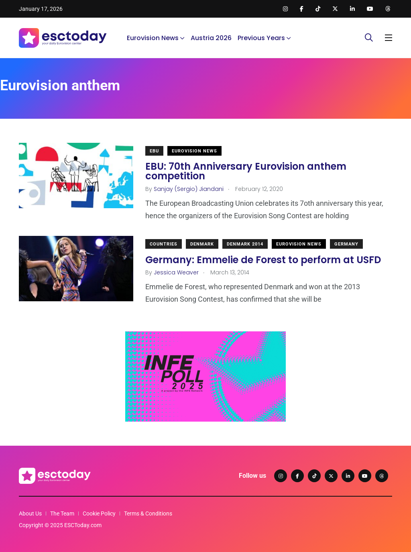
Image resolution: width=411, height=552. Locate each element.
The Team (62, 513)
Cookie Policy (99, 513)
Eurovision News (153, 38)
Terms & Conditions (148, 513)
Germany (346, 244)
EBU (154, 151)
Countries (163, 244)
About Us (30, 513)
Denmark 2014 (245, 244)
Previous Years (261, 38)
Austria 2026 (211, 38)
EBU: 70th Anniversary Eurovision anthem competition (245, 171)
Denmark (202, 244)
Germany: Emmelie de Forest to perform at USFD (263, 259)
